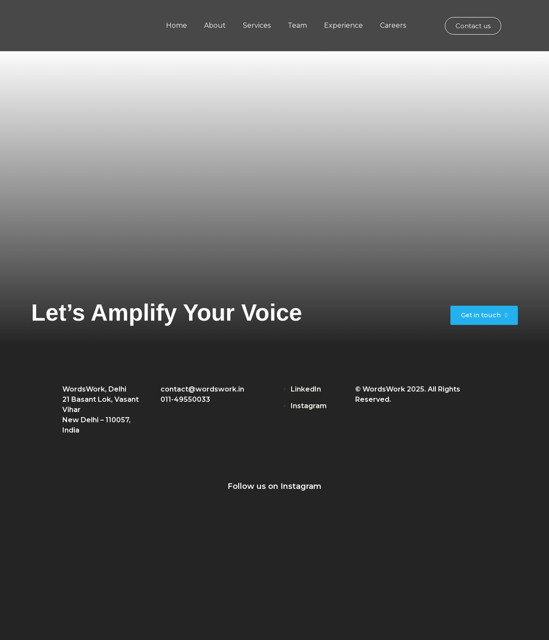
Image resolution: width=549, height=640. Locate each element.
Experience (343, 25)
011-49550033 (185, 399)
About (215, 25)
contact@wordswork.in (202, 389)
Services (257, 25)
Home (176, 25)
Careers (393, 25)
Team (297, 25)
